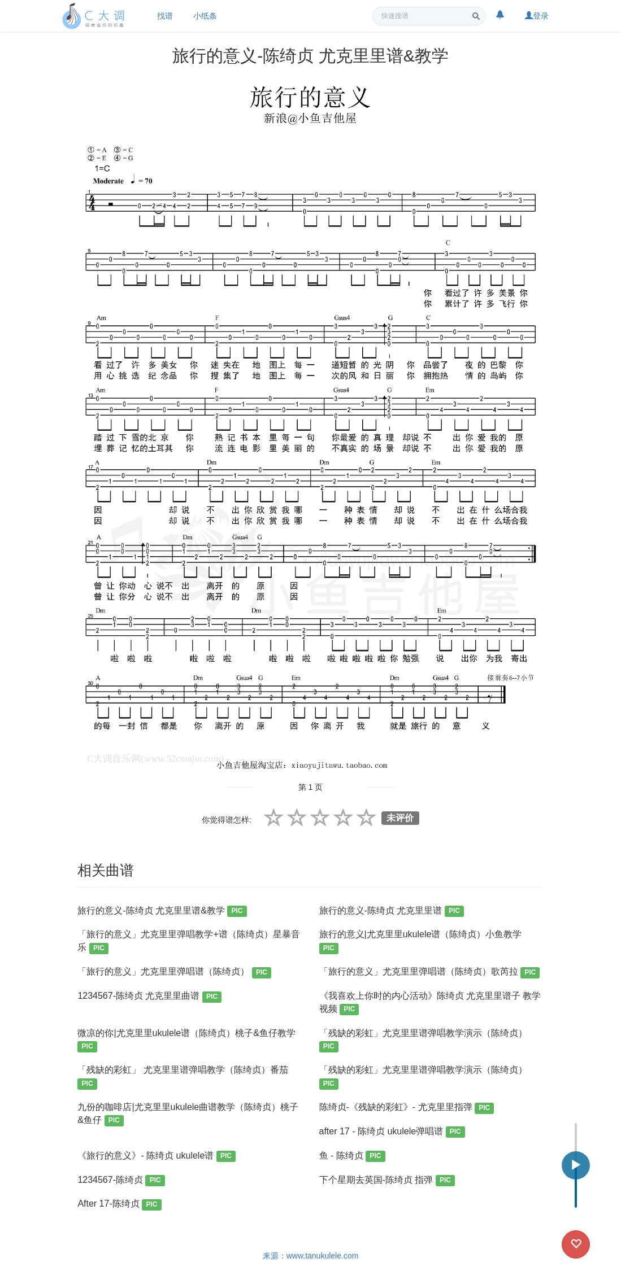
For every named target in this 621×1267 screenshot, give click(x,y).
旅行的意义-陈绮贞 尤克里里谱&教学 (161, 912)
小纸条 (205, 15)
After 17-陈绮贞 (119, 1205)
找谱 (165, 15)
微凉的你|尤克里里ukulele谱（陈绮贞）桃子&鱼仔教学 (186, 1040)
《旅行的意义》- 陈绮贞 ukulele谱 (156, 1157)
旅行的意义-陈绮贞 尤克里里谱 (391, 912)
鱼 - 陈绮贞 (352, 1157)
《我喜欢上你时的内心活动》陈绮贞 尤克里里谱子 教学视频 (430, 1003)
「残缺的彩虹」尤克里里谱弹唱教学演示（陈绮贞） (423, 1040)
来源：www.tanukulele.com (311, 1255)
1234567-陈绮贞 (120, 1181)
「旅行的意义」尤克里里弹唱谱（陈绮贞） (174, 972)
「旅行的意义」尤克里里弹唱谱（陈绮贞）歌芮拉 (429, 972)
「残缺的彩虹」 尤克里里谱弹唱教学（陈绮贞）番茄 (182, 1077)
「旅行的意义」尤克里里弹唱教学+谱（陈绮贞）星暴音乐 (188, 941)
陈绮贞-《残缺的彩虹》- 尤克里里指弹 (406, 1108)
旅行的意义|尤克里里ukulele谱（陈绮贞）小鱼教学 (420, 941)
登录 (537, 15)
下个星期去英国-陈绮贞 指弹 (387, 1181)
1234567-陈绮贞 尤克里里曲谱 (149, 997)
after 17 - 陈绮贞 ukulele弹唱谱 (392, 1132)
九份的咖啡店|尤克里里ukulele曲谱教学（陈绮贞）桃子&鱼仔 (187, 1114)
